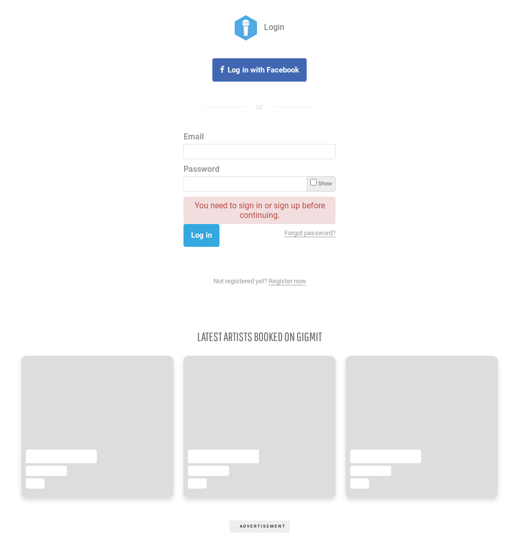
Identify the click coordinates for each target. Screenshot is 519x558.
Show (321, 183)
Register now (287, 281)
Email (193, 136)
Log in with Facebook (263, 70)
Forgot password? (310, 233)
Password (201, 169)
